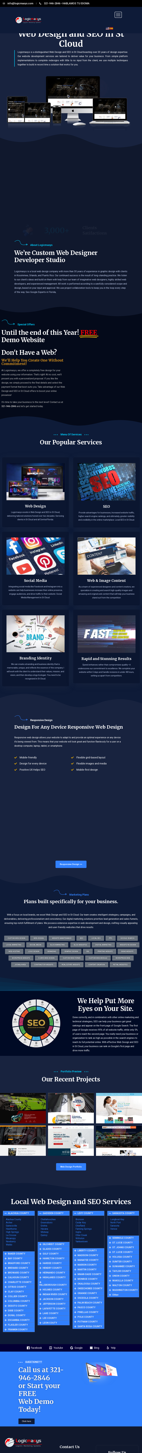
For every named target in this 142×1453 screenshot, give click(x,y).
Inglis (78, 1185)
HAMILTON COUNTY (53, 1212)
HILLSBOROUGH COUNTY (53, 1238)
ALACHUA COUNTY (18, 1166)
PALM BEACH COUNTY (90, 1256)
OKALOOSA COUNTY (89, 1237)
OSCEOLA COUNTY (88, 1251)
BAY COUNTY (15, 1212)
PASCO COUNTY (86, 1261)
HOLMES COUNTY (52, 1243)
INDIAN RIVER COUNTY (55, 1248)
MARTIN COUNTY (87, 1223)
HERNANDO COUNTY (54, 1226)
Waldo (9, 1198)
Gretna (44, 1179)
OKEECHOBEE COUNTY (90, 1242)
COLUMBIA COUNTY (19, 1254)
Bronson (80, 1172)
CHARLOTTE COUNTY (19, 1235)
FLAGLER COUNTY (18, 1278)
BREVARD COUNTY (18, 1221)
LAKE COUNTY (50, 1267)
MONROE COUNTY (87, 1232)
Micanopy (11, 1191)
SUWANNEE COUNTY (123, 1220)
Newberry (11, 1194)
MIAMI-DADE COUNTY (89, 1227)
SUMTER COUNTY (122, 1215)
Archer (9, 1175)
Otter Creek (81, 1188)
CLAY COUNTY (16, 1245)
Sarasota (114, 1179)
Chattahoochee (48, 1172)
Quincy (44, 1188)
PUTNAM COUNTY (88, 1275)
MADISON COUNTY (88, 1209)
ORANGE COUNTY (87, 1246)
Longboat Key (117, 1172)
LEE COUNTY (50, 1271)
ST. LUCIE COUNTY (122, 1196)
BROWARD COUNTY (18, 1226)
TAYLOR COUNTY (121, 1224)
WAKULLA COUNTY (122, 1234)
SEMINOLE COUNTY (123, 1191)
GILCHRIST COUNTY (53, 1197)
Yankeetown (82, 1194)
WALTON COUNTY (122, 1239)
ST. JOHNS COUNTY (123, 1201)
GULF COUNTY (51, 1207)
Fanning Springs (84, 1182)
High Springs (12, 1185)
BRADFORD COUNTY (19, 1216)
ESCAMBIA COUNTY (19, 1273)
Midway (45, 1185)
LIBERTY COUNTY (87, 1204)
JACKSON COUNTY (53, 1252)
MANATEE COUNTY (88, 1213)
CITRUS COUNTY (17, 1240)
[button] (70, 917)
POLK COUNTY (86, 1270)
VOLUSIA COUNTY (122, 1210)
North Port (115, 1175)
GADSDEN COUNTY (53, 1166)
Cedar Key (81, 1175)
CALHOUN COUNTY (18, 1231)
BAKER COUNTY (16, 1207)
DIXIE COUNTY (15, 1264)
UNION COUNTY (120, 1229)
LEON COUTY (50, 1276)
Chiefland (80, 1179)
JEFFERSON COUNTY (54, 1257)
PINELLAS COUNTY (88, 1265)
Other (115, 1248)
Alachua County (13, 1172)
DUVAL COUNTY (16, 1269)
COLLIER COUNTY (17, 1250)
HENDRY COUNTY (52, 1221)
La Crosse (11, 1188)
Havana (44, 1182)
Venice (113, 1182)
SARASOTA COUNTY (123, 1166)
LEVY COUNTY (85, 1166)
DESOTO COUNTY (17, 1259)
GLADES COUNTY (52, 1202)
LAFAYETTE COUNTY (54, 1262)
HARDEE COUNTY (52, 1216)
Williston (80, 1191)
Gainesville (11, 1179)
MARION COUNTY (87, 1218)
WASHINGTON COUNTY (125, 1243)
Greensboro (46, 1175)
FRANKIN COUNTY (18, 1283)
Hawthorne (11, 1182)
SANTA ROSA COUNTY (90, 1280)
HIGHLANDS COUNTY (54, 1231)
